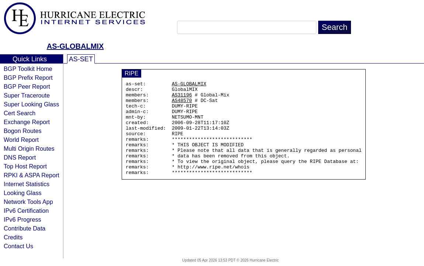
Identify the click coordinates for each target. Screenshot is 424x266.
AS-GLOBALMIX (75, 46)
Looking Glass (23, 193)
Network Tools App (28, 201)
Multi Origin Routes (29, 148)
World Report (21, 139)
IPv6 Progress (22, 219)
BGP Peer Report (27, 86)
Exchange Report (27, 122)
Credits (13, 237)
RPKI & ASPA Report (31, 175)
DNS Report (20, 157)
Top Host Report (25, 166)
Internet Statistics (26, 184)
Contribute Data (24, 228)
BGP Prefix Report (28, 77)
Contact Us (18, 246)
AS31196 (182, 98)
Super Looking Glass (31, 104)
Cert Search (19, 113)
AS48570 (182, 104)
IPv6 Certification (26, 210)
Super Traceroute (27, 95)
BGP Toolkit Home (28, 68)
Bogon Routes (23, 130)
